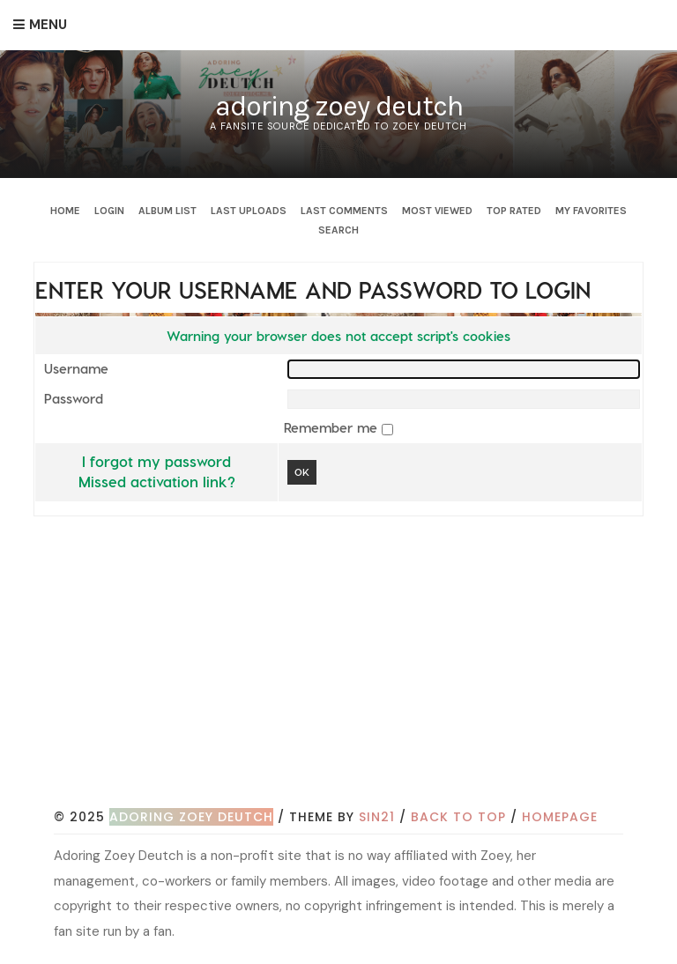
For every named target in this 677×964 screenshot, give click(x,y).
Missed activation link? (156, 481)
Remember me (333, 427)
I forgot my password (156, 461)
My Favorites (591, 210)
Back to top (458, 817)
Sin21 (377, 817)
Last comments (344, 210)
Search (338, 230)
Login (109, 210)
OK (301, 472)
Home (65, 210)
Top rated (514, 210)
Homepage (560, 817)
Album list (167, 210)
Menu (48, 24)
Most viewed (437, 210)
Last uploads (248, 210)
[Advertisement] (365, 672)
